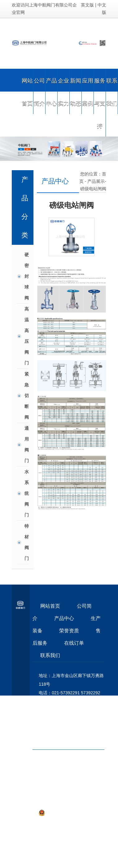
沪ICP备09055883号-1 (81, 796)
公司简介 (39, 91)
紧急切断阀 (26, 396)
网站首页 (27, 91)
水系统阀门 (26, 493)
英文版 (87, 4)
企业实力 (63, 91)
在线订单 (74, 643)
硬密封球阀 (26, 276)
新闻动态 (75, 91)
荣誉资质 (69, 630)
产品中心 (51, 91)
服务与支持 (99, 102)
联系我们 (111, 91)
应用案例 (87, 91)
